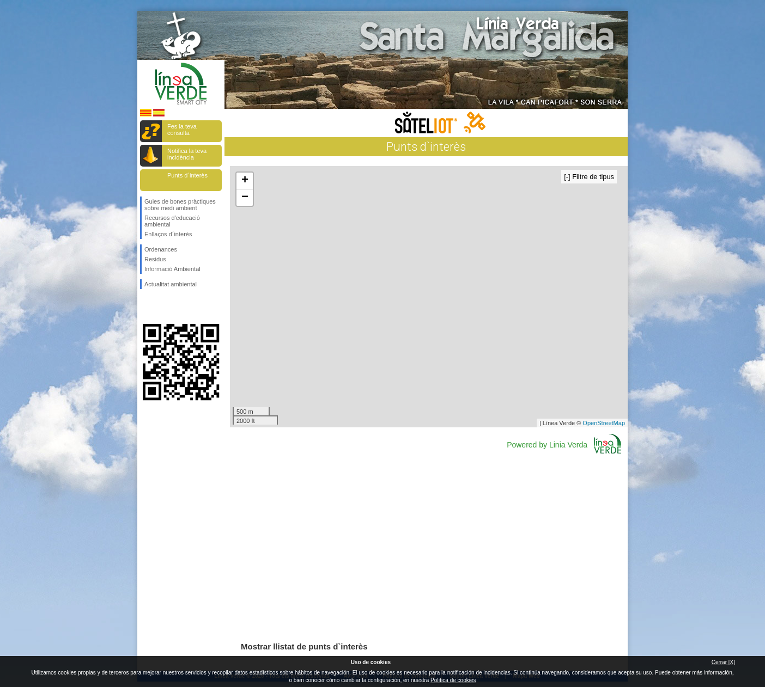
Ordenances (160, 249)
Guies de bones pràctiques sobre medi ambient (180, 204)
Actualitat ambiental (170, 284)
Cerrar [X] (723, 662)
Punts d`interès (187, 175)
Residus (155, 259)
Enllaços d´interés (168, 234)
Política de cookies (453, 680)
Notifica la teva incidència (187, 154)
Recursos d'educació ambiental (172, 221)
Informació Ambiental (172, 269)
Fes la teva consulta (182, 129)
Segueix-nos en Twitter (164, 306)
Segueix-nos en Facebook (146, 306)
